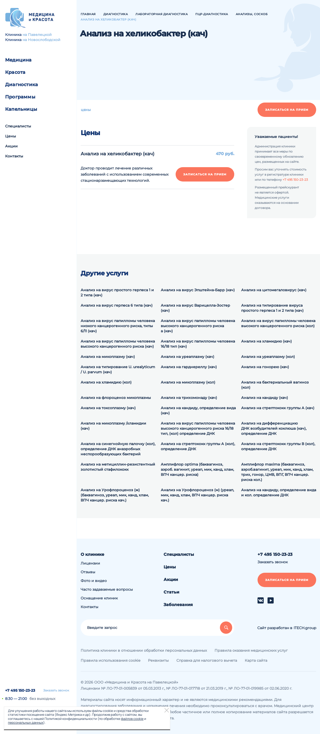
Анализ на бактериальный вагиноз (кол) (275, 385)
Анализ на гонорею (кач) (265, 367)
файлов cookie (132, 718)
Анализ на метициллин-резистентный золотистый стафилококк (118, 467)
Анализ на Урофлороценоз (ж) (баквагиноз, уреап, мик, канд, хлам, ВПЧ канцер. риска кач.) (115, 495)
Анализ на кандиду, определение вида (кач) (198, 410)
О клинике (92, 554)
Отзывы (88, 572)
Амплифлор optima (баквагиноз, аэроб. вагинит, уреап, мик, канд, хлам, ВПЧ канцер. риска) (197, 469)
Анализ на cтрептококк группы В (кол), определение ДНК (278, 446)
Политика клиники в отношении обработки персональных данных (144, 650)
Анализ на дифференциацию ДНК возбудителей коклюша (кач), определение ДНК (273, 428)
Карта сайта (256, 660)
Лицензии (90, 563)
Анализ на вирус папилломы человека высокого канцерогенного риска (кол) (278, 323)
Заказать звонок (56, 690)
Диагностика (21, 84)
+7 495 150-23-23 (20, 690)
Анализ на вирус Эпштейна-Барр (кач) (198, 290)
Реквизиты (158, 660)
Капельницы (21, 109)
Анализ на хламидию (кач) (266, 341)
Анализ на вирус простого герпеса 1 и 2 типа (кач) (117, 292)
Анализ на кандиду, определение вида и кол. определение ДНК (278, 492)
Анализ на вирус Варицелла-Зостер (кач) (195, 308)
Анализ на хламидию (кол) (106, 382)
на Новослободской (41, 39)
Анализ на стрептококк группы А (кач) (277, 408)
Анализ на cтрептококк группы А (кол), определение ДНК (198, 446)
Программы (20, 97)
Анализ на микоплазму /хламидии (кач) (113, 426)
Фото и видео (94, 580)
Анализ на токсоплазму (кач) (108, 408)
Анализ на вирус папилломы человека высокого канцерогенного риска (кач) (118, 344)
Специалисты (18, 126)
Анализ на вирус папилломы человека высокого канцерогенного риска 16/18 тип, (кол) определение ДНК (198, 428)
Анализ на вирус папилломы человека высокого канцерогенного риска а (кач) (198, 325)
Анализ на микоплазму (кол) (188, 382)
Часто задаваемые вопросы (107, 589)
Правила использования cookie (110, 660)
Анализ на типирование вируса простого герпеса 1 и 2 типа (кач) (272, 308)
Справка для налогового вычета (206, 660)
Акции (11, 146)
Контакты (14, 156)
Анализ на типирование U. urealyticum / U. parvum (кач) (118, 369)
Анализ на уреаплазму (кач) (187, 356)
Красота (15, 72)
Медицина (18, 60)
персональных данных (25, 722)
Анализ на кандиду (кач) (264, 397)
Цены (10, 136)
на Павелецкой (37, 34)
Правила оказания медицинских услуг (251, 650)
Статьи (171, 592)
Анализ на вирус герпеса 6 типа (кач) (117, 305)
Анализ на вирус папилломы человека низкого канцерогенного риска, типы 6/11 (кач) (118, 325)
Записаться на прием (286, 110)
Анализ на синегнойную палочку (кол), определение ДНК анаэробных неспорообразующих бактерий (118, 448)
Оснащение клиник (99, 598)
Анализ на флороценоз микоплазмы (116, 397)
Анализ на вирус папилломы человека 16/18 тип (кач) (198, 344)
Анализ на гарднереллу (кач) (189, 367)
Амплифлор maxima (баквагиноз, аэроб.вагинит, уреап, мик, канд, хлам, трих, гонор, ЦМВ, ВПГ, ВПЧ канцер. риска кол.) (277, 472)
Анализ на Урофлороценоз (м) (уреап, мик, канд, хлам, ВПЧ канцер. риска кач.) (197, 495)
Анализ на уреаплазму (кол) (268, 356)
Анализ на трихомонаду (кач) (189, 397)
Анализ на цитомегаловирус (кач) (273, 290)
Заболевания (178, 604)
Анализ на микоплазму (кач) (108, 356)
